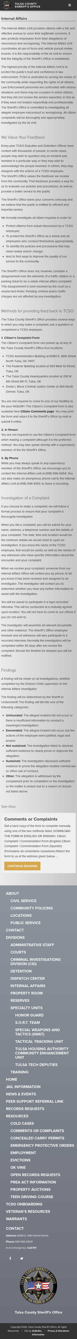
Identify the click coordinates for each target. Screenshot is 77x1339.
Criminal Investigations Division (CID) (35, 962)
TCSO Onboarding (24, 1204)
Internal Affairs (27, 986)
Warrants (16, 1219)
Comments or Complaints (37, 1131)
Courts (18, 952)
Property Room (26, 993)
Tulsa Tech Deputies (36, 1065)
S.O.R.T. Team (27, 1023)
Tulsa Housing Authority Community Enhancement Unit (42, 1053)
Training (19, 1072)
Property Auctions (30, 1190)
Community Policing (31, 908)
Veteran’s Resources (28, 1212)
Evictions (20, 1160)
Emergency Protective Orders (42, 1145)
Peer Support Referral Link (34, 1101)
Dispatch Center (27, 979)
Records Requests (25, 1109)
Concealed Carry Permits (37, 1138)
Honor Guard (29, 1015)
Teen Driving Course (31, 1197)
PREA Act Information (33, 1182)
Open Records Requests (35, 1175)
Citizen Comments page (37, 411)
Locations (21, 916)
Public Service (25, 923)
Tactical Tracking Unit (39, 1042)
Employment (23, 1153)
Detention (21, 971)
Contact (15, 930)
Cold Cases (22, 1123)
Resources (17, 1116)
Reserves (19, 1001)
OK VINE (18, 1168)
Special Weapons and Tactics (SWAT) (37, 1032)
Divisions (15, 938)
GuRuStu (37, 1331)
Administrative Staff (32, 945)
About (12, 894)
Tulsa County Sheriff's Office (27, 5)
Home (11, 1079)
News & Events (21, 1094)
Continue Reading (22, 866)
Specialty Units (26, 1008)
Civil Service (23, 901)
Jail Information (23, 1087)
